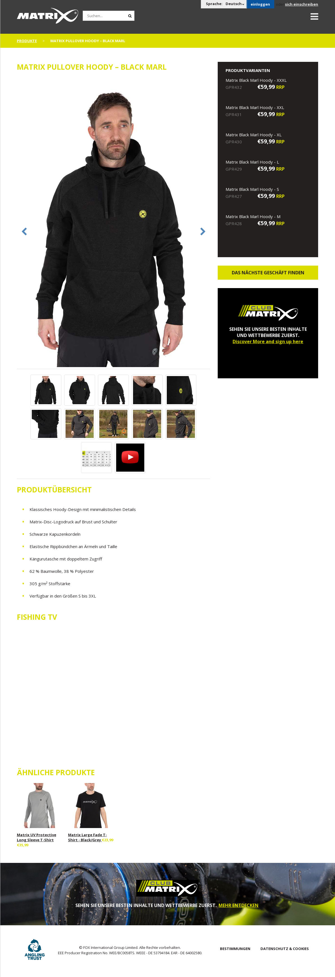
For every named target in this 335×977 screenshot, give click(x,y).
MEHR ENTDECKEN (238, 905)
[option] (113, 223)
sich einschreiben (301, 4)
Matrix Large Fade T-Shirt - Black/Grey (87, 837)
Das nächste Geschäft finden (268, 273)
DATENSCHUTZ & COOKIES (284, 948)
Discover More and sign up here (268, 341)
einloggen (260, 4)
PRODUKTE (27, 40)
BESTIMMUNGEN (235, 948)
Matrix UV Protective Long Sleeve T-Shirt (36, 837)
